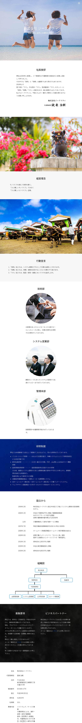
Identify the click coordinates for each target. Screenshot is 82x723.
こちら (19, 642)
